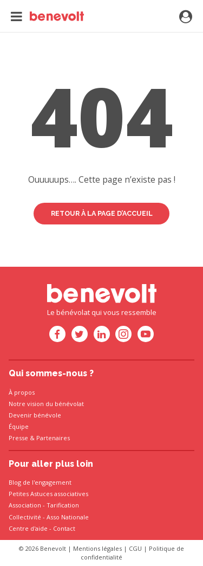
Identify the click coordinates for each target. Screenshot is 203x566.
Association (25, 505)
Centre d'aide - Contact (42, 528)
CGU (135, 548)
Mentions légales (97, 548)
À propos (22, 392)
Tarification (63, 505)
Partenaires (53, 438)
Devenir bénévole (35, 415)
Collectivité (25, 517)
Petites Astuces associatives (48, 494)
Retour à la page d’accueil (102, 213)
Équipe (19, 426)
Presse (18, 438)
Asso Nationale (68, 517)
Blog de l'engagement (40, 482)
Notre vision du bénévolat (46, 404)
